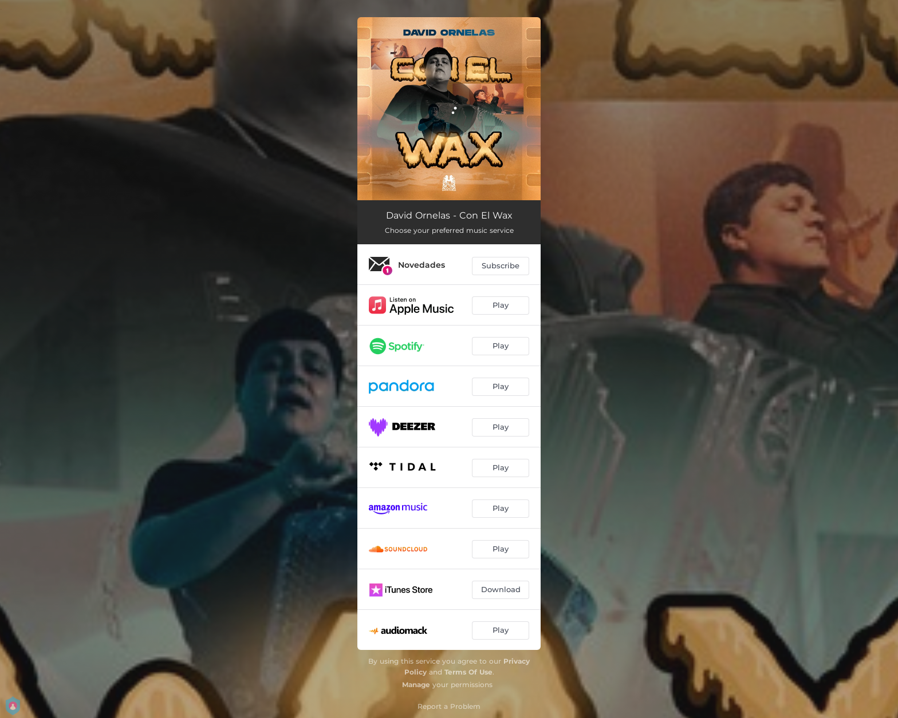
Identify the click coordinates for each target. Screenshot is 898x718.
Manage (416, 684)
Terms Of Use (468, 672)
